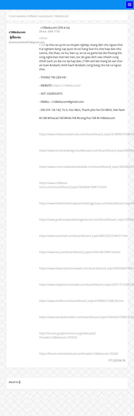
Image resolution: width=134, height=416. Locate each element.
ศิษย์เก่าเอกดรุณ (39, 16)
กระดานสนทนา (18, 16)
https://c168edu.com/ (66, 85)
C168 (42, 45)
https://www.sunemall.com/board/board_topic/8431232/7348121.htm (83, 236)
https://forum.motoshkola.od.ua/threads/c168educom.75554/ (78, 354)
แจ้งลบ (43, 38)
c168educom (60, 16)
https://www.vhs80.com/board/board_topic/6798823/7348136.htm (81, 301)
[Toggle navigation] (129, 4)
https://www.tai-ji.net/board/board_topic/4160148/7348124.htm (79, 252)
